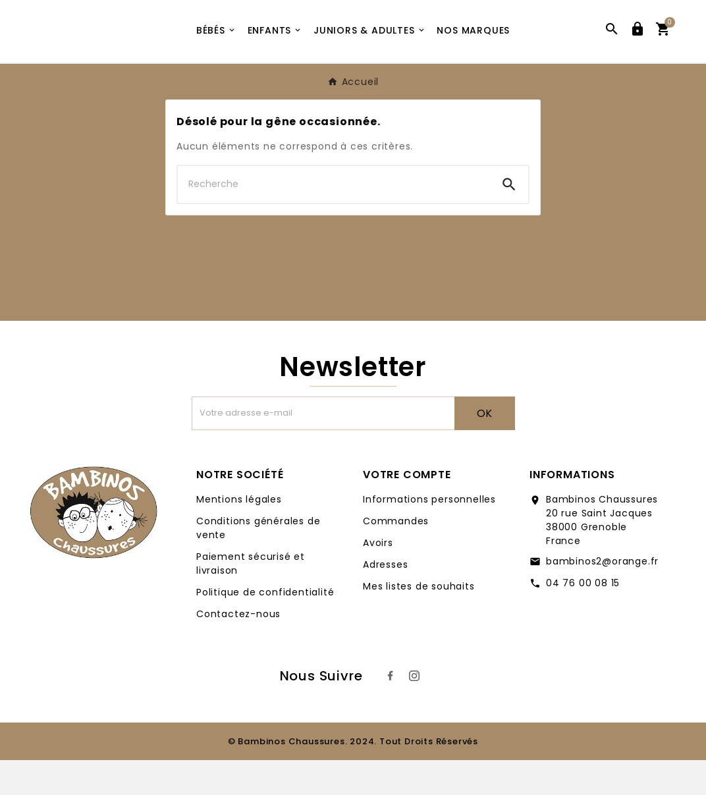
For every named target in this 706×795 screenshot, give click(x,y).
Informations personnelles (429, 534)
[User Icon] (637, 49)
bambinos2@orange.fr (602, 596)
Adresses (385, 599)
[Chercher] (334, 219)
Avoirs (378, 577)
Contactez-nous (238, 648)
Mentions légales (239, 534)
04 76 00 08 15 (583, 617)
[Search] (509, 219)
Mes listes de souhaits (419, 621)
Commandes (396, 555)
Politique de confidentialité (265, 627)
